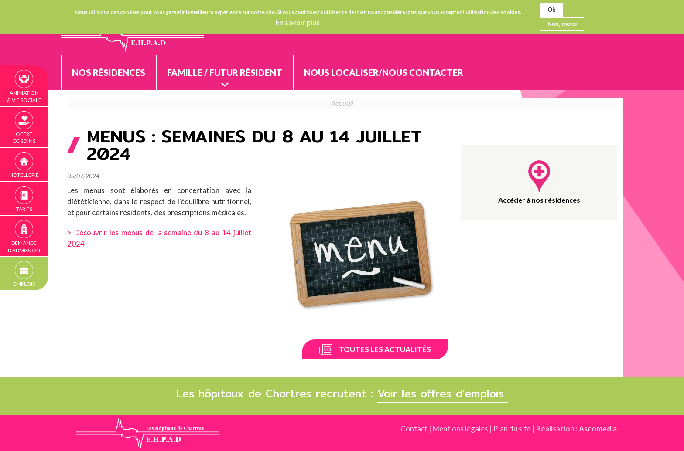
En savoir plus (298, 22)
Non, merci (562, 23)
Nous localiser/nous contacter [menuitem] (383, 72)
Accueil (342, 103)
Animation (24, 96)
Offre (24, 138)
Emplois (24, 284)
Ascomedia (598, 428)
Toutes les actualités (385, 349)
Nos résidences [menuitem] (108, 72)
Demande (24, 247)
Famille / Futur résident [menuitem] (224, 72)
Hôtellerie (24, 175)
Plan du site (512, 428)
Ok (551, 9)
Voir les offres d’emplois (442, 393)
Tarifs (24, 209)
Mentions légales (460, 428)
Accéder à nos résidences (539, 200)
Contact (414, 428)
